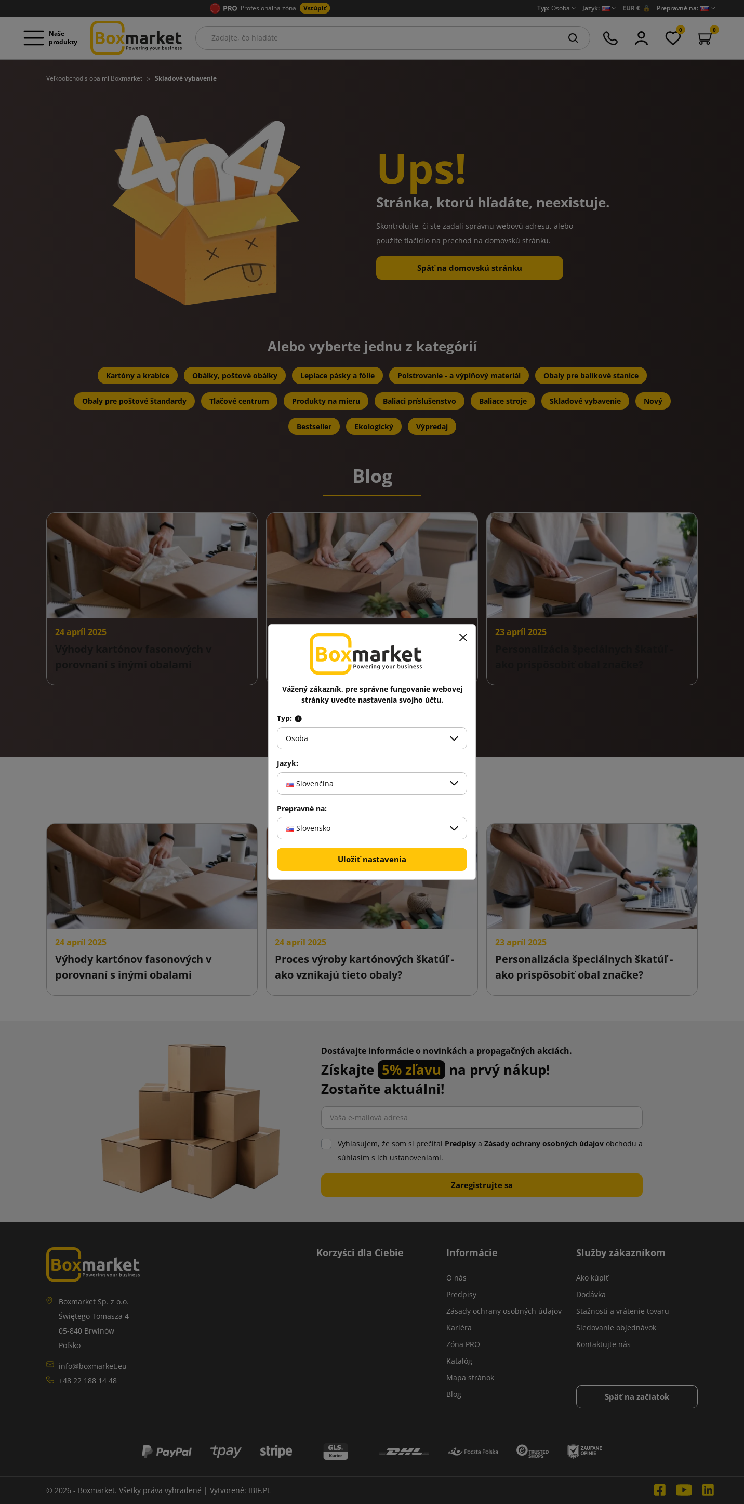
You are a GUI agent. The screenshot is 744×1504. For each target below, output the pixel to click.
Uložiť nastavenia (372, 859)
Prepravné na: (302, 808)
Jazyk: (287, 763)
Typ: (289, 718)
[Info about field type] (298, 718)
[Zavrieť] (463, 637)
